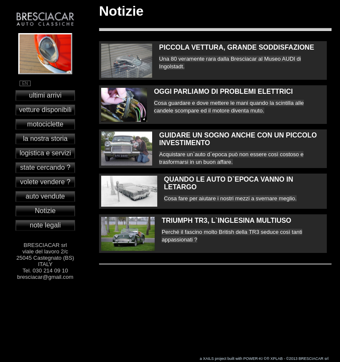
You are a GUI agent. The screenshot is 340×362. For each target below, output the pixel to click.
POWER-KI (253, 358)
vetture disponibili (45, 109)
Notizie (45, 210)
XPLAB (276, 358)
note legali (45, 225)
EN (25, 83)
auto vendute (45, 196)
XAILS (208, 358)
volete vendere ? (45, 181)
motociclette (45, 124)
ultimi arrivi (45, 95)
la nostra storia (45, 138)
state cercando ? (45, 167)
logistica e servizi (45, 153)
